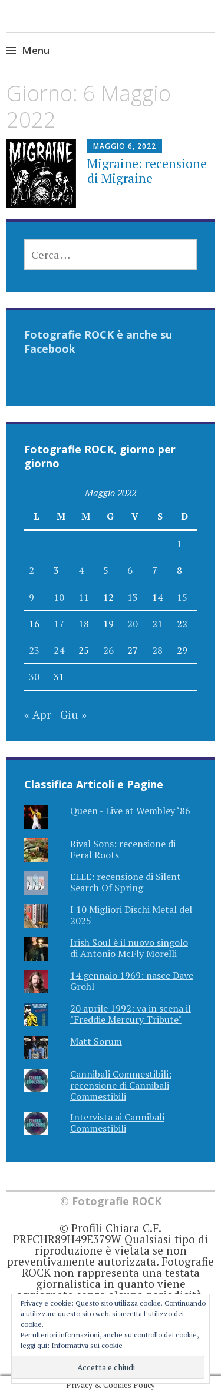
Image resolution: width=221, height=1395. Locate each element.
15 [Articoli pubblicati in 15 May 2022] (182, 597)
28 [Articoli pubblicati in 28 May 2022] (157, 650)
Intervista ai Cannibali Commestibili (117, 1122)
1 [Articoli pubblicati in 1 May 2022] (179, 543)
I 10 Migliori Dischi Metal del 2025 (131, 915)
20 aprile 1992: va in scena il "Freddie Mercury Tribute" (130, 1014)
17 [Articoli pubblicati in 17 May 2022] (59, 623)
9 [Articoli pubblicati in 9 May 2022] (31, 597)
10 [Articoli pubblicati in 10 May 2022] (59, 597)
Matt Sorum (96, 1041)
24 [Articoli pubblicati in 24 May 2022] (59, 650)
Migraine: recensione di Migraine (147, 170)
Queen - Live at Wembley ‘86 (130, 810)
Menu (36, 50)
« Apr (37, 714)
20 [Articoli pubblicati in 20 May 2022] (132, 623)
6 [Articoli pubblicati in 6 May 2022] (130, 570)
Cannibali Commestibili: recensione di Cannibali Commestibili (120, 1085)
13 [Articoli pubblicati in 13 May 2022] (132, 597)
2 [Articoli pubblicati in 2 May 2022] (31, 570)
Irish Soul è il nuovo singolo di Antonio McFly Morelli (129, 948)
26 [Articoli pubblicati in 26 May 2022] (108, 650)
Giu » (73, 714)
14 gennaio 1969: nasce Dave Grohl (131, 981)
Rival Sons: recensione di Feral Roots (123, 849)
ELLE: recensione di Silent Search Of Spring (125, 882)
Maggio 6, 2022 (124, 146)
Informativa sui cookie (87, 1345)
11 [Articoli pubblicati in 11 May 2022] (83, 597)
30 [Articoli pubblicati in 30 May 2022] (34, 676)
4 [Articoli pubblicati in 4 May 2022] (81, 570)
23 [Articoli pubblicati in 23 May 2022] (34, 650)
